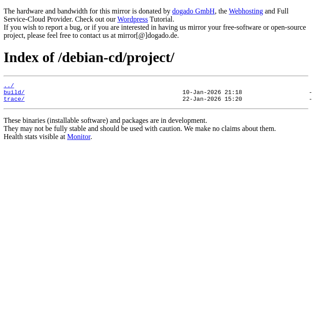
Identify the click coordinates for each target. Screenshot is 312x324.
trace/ (14, 103)
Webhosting (246, 11)
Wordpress (132, 19)
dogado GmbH (193, 11)
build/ (14, 94)
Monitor (78, 140)
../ (9, 86)
